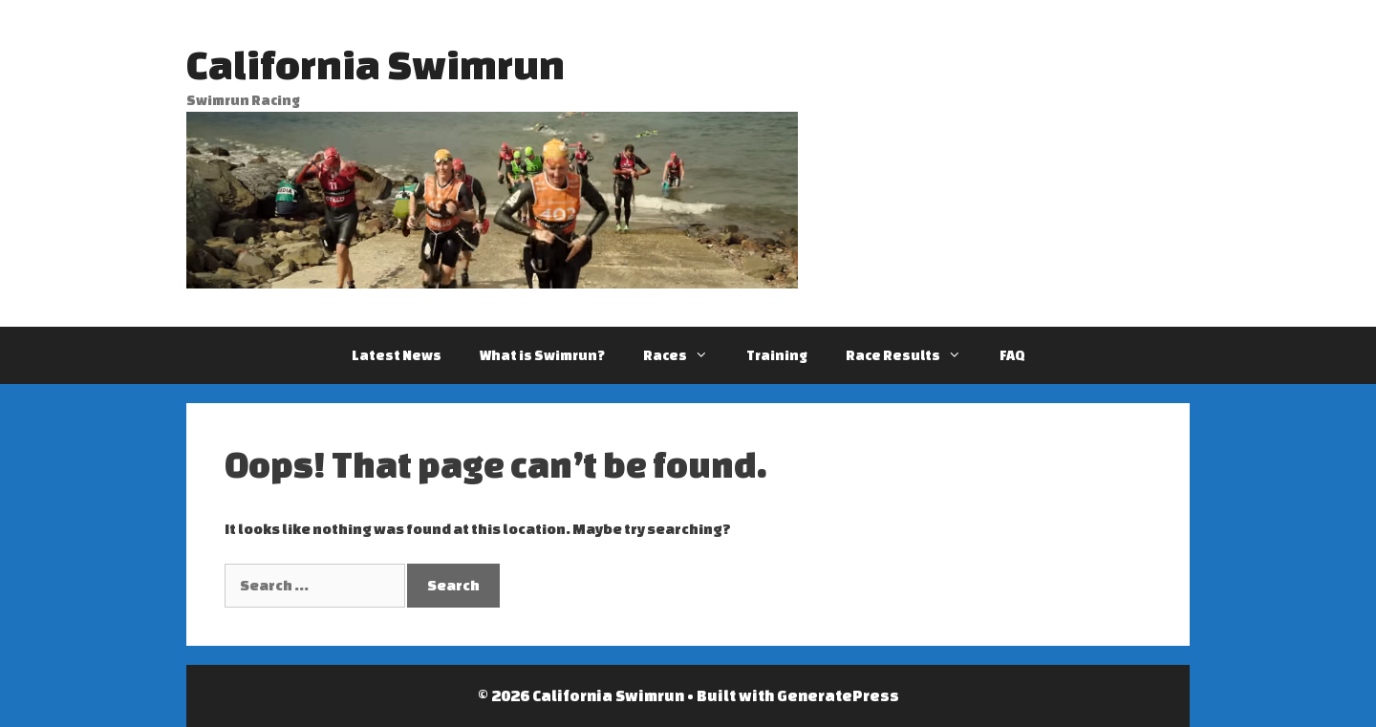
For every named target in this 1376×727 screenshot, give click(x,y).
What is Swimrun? (542, 355)
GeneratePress (838, 695)
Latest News (396, 355)
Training (776, 355)
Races (685, 355)
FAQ (1012, 355)
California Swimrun (375, 64)
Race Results (913, 355)
